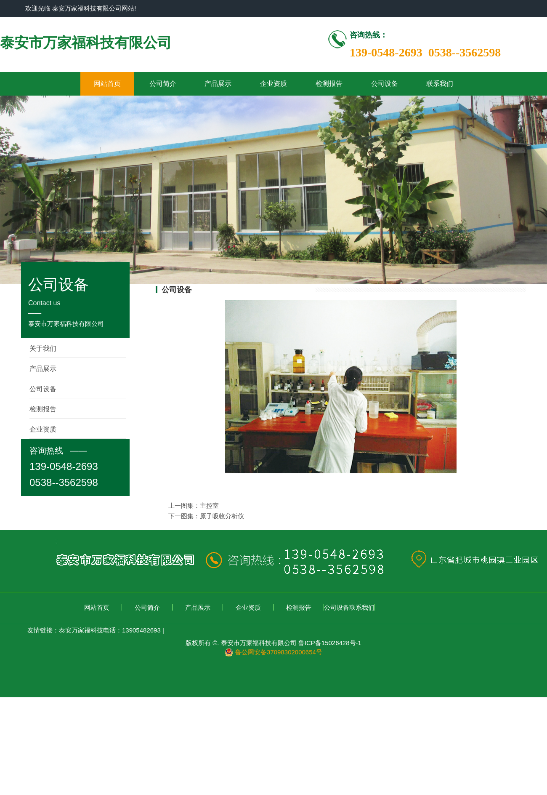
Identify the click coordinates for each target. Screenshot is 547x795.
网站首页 (107, 83)
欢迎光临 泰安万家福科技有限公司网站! (80, 8)
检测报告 (329, 83)
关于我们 (42, 348)
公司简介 (162, 83)
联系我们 (439, 83)
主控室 (209, 505)
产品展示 (217, 83)
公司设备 (384, 83)
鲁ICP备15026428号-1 (329, 642)
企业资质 (273, 83)
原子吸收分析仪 (222, 516)
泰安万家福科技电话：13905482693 (110, 630)
